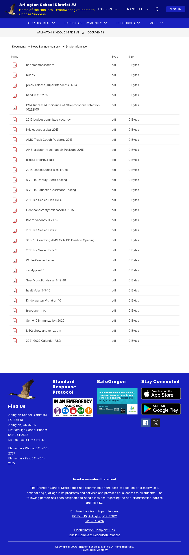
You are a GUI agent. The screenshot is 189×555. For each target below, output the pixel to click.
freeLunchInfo (36, 310)
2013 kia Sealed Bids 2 (41, 230)
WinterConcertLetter (40, 260)
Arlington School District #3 (58, 32)
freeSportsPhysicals (40, 160)
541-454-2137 (35, 440)
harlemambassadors (40, 65)
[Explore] (107, 9)
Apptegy (102, 549)
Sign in (175, 9)
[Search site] (158, 9)
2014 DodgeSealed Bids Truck (47, 170)
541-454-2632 (18, 435)
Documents (96, 32)
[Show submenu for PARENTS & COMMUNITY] (83, 23)
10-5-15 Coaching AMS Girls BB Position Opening (60, 240)
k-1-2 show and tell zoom (43, 330)
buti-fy (30, 75)
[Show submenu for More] (153, 23)
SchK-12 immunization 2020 (45, 320)
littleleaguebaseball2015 (42, 129)
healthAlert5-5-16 (38, 290)
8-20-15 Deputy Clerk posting (46, 180)
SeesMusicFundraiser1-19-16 (46, 280)
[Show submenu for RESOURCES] (125, 23)
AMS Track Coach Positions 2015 (49, 139)
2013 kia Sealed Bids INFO (44, 200)
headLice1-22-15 (37, 95)
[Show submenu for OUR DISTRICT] (39, 23)
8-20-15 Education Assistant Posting (51, 190)
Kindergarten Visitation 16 (43, 300)
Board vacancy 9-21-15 (42, 220)
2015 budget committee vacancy (48, 119)
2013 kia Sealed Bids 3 (41, 250)
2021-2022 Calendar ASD (43, 340)
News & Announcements (46, 46)
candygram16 (35, 270)
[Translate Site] (137, 9)
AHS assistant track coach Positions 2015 (55, 149)
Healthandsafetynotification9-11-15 (50, 210)
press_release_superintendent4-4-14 (51, 85)
